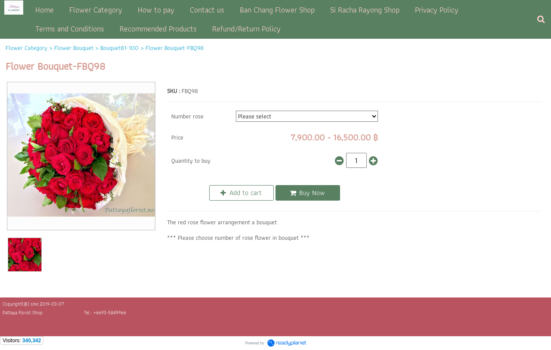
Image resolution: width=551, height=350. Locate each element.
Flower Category (26, 48)
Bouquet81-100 (119, 48)
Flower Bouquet (73, 48)
